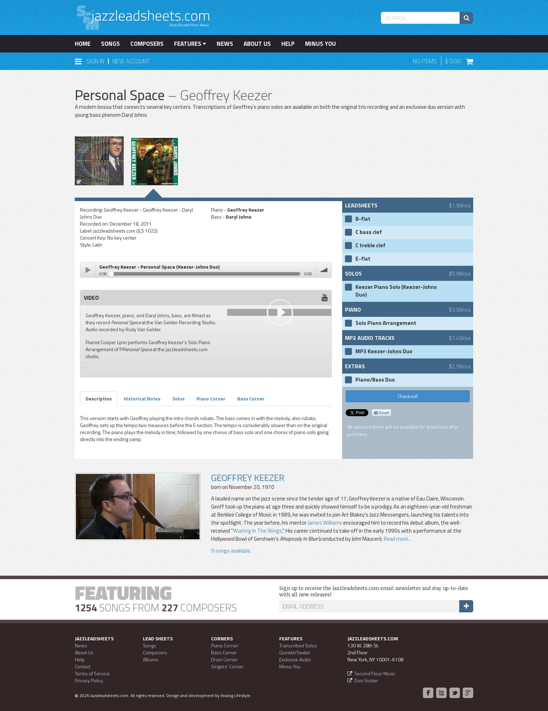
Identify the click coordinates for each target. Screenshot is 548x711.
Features (190, 43)
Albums (150, 659)
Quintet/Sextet (294, 652)
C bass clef (368, 232)
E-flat (362, 259)
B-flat (362, 219)
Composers (147, 43)
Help (288, 43)
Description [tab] (99, 398)
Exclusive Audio (295, 659)
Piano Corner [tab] (210, 398)
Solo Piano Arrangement (385, 323)
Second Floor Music (374, 673)
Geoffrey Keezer (247, 477)
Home (83, 43)
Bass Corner (224, 652)
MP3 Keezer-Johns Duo (383, 351)
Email (381, 413)
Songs (110, 43)
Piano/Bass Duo (375, 380)
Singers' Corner (227, 666)
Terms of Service (92, 673)
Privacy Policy (89, 680)
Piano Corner (224, 645)
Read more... (397, 539)
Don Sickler (366, 680)
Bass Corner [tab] (251, 398)
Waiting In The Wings (257, 531)
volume (324, 270)
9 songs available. (231, 551)
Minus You (320, 43)
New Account (131, 61)
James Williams (325, 523)
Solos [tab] (178, 398)
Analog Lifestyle (235, 695)
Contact (82, 666)
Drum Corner (224, 659)
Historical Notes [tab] (142, 398)
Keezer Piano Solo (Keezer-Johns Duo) (396, 291)
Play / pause (87, 270)
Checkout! (408, 396)
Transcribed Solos (298, 645)
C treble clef (370, 245)
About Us (257, 43)
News (225, 43)
